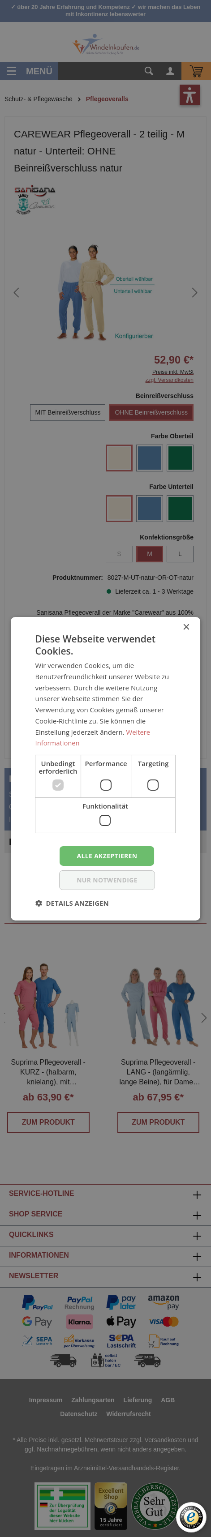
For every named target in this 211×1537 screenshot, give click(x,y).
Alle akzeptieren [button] (107, 855)
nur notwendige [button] (107, 880)
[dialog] (105, 768)
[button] (72, 903)
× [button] (185, 627)
